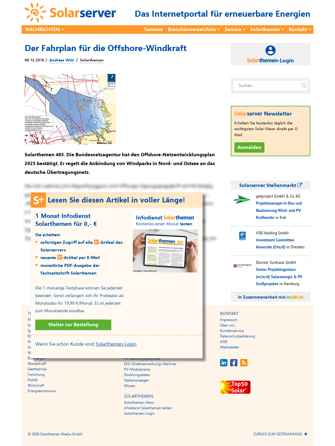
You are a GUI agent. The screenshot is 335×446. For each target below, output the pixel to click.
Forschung (36, 374)
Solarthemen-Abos (139, 402)
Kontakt (298, 29)
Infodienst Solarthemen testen (148, 408)
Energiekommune (42, 391)
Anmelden (249, 147)
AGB (223, 341)
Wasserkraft (37, 363)
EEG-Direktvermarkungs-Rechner (150, 363)
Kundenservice (231, 330)
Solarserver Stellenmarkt (270, 185)
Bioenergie (36, 358)
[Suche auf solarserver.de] (304, 85)
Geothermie (37, 369)
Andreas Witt (61, 60)
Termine (153, 29)
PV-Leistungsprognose (142, 358)
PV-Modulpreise (137, 369)
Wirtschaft (36, 385)
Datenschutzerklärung (237, 336)
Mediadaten (229, 347)
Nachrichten (42, 29)
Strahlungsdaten (137, 374)
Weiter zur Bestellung (73, 324)
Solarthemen (265, 29)
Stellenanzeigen (136, 380)
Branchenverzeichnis (192, 29)
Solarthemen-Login (116, 344)
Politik (33, 380)
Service (233, 29)
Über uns (227, 325)
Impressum (228, 319)
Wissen (129, 385)
